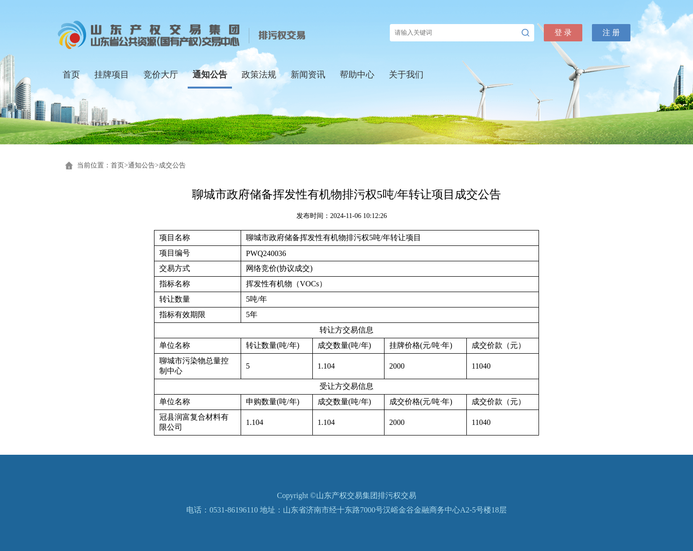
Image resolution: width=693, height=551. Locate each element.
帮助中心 (357, 74)
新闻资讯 (308, 74)
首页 (71, 74)
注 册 (611, 32)
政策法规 (259, 74)
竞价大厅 (160, 74)
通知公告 (209, 74)
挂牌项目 (111, 74)
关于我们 (406, 74)
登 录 (563, 32)
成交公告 (172, 165)
